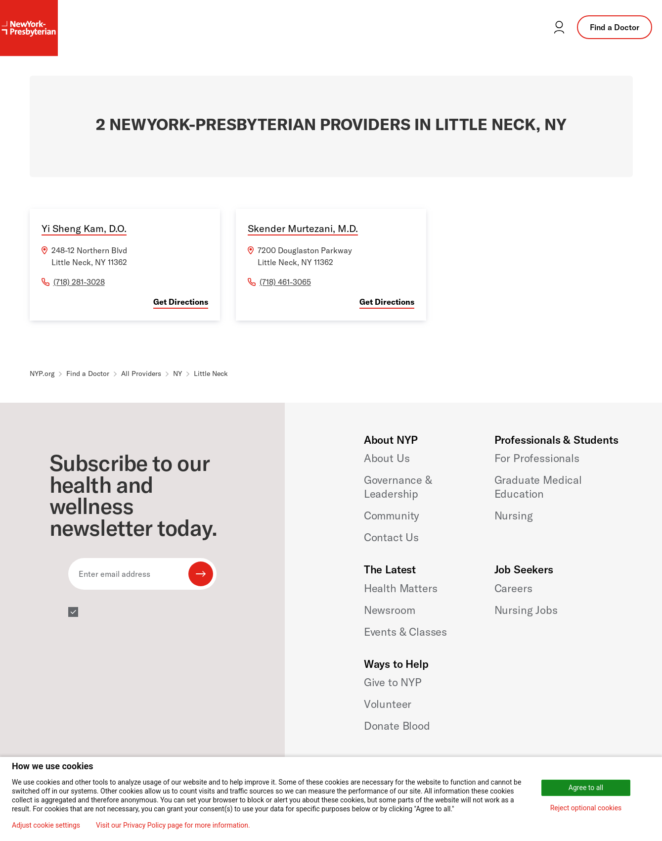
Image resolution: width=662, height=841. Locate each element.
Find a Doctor (614, 27)
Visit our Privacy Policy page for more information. (173, 825)
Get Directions (180, 302)
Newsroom (389, 610)
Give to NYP (393, 682)
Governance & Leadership (398, 487)
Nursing (513, 515)
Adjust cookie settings (46, 825)
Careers (513, 588)
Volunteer (388, 704)
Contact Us (391, 537)
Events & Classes (405, 632)
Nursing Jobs (526, 610)
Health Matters (401, 588)
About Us (387, 458)
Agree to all (586, 788)
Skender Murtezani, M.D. (303, 228)
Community (392, 515)
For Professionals (536, 458)
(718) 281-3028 (79, 282)
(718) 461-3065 (285, 282)
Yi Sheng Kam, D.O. (84, 228)
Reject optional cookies (586, 808)
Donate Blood (397, 726)
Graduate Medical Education (538, 487)
